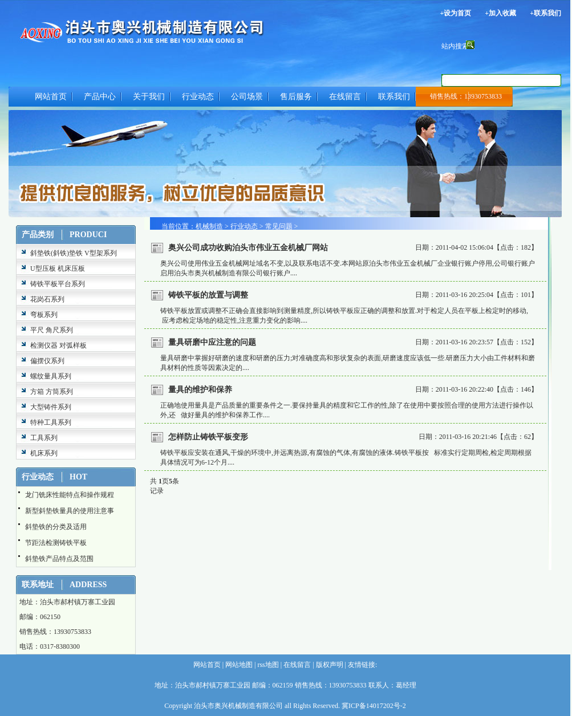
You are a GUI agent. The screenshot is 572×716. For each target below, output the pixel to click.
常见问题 (279, 226)
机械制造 (209, 226)
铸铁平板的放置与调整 (208, 295)
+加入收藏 (500, 13)
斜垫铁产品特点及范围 (59, 559)
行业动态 (198, 96)
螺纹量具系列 (50, 376)
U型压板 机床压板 (57, 268)
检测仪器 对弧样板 (58, 345)
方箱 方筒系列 (51, 392)
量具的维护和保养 (200, 389)
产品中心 (100, 96)
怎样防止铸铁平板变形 (208, 437)
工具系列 (44, 438)
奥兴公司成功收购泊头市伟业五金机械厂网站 (248, 247)
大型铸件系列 (50, 407)
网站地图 (238, 665)
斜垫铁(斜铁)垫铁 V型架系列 (73, 253)
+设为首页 (455, 13)
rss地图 (266, 665)
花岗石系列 (47, 299)
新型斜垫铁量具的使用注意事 (69, 511)
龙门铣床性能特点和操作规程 (69, 495)
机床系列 (44, 453)
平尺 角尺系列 (51, 330)
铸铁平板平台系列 (57, 284)
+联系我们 (545, 13)
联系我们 (394, 96)
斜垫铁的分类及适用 (56, 527)
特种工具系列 (50, 422)
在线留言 (345, 96)
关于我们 (149, 96)
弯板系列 (44, 315)
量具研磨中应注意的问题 (212, 342)
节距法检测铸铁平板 (56, 543)
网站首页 (51, 96)
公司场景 (247, 96)
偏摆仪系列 (47, 361)
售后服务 (296, 96)
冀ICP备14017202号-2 (374, 706)
